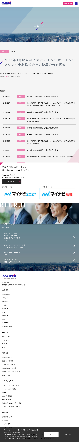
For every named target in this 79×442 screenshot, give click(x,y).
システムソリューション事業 (11, 371)
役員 (3, 312)
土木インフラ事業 (7, 364)
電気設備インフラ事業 (9, 368)
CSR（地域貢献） (7, 399)
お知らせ (5, 347)
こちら (6, 76)
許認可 (4, 309)
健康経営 (5, 392)
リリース (5, 340)
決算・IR (5, 344)
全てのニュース (7, 336)
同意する (51, 434)
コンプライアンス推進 (9, 389)
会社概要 (5, 305)
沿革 (3, 319)
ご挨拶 (4, 298)
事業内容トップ (7, 357)
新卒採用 (5, 420)
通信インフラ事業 (7, 361)
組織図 (4, 316)
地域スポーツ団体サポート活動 (11, 403)
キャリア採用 (6, 424)
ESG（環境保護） (7, 396)
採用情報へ (14, 181)
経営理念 (5, 301)
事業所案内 (5, 323)
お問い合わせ (68, 3)
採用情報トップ (7, 417)
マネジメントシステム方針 (10, 406)
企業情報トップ (7, 294)
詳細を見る (68, 434)
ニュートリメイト (7, 375)
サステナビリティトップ (9, 385)
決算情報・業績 (7, 326)
